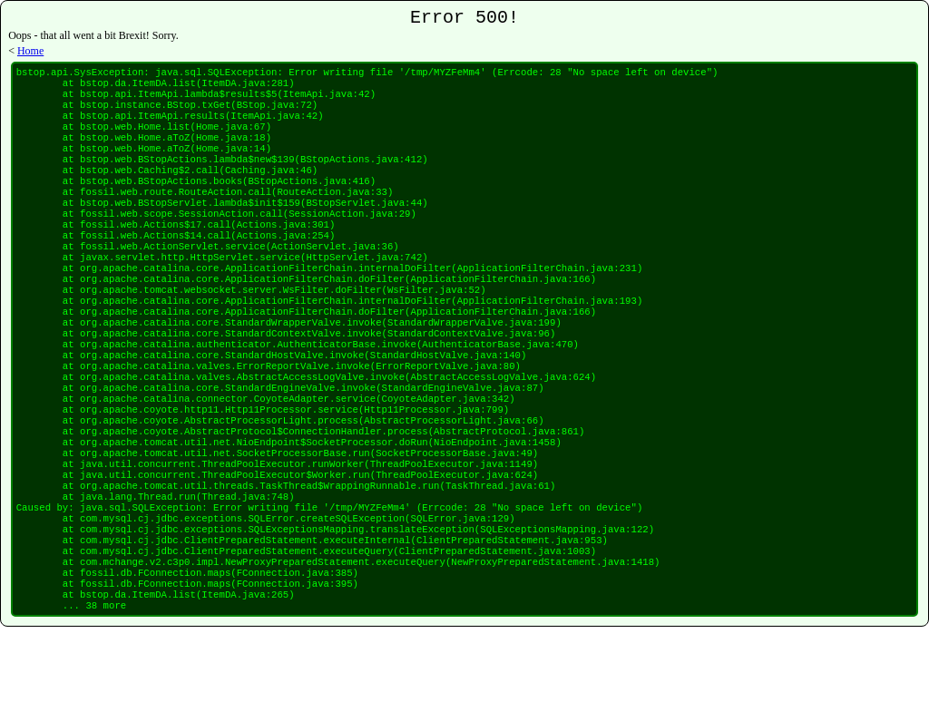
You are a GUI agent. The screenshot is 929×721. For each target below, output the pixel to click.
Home (30, 54)
